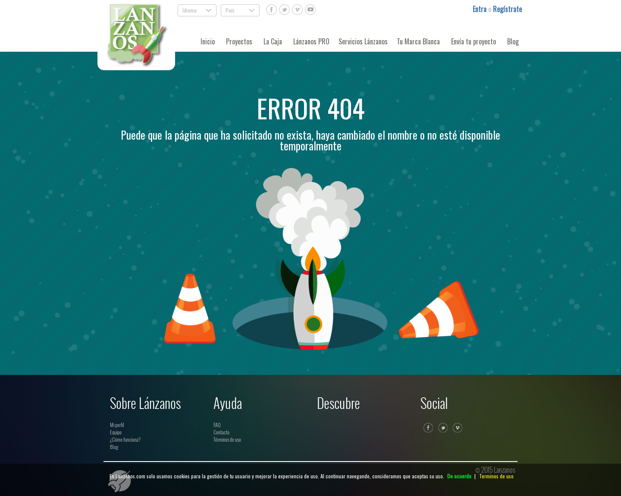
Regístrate (507, 9)
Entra (480, 9)
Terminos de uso (496, 476)
